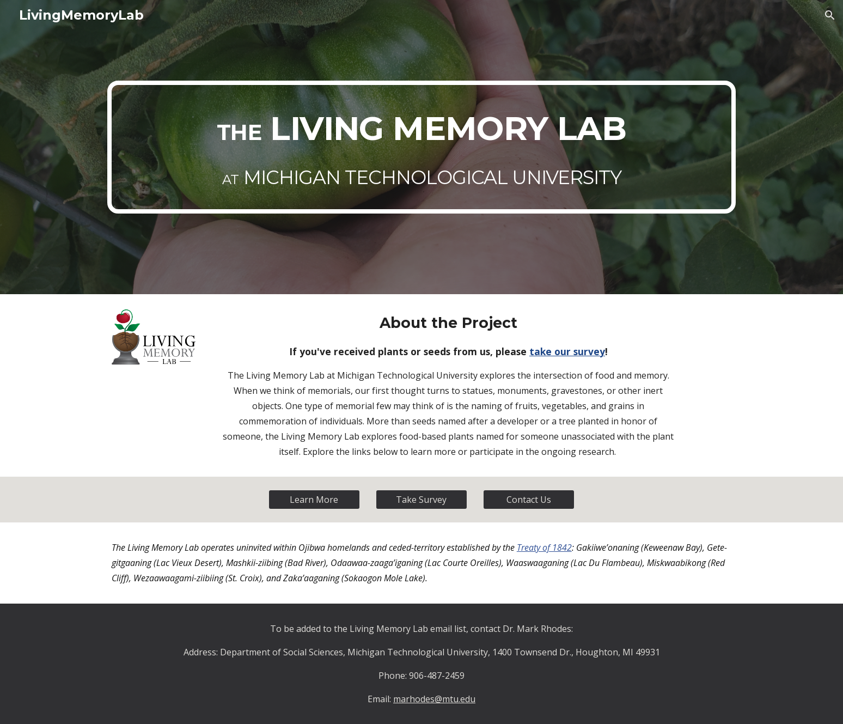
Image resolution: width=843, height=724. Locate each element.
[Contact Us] (529, 499)
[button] (830, 15)
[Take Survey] (421, 499)
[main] (421, 147)
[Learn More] (314, 499)
